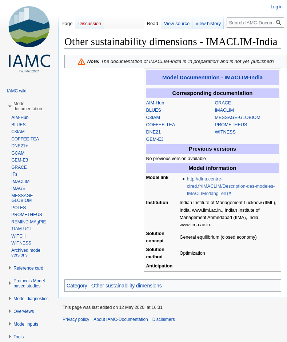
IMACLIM (224, 110)
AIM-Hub (155, 103)
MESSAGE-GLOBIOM (237, 117)
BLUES (153, 110)
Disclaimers (163, 319)
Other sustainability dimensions (126, 286)
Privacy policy (76, 319)
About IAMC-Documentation (120, 319)
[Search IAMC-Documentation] (255, 22)
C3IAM (153, 117)
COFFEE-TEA (160, 124)
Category (77, 286)
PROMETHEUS (231, 124)
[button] (27, 106)
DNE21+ (155, 132)
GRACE (223, 103)
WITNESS (225, 132)
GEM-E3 (155, 139)
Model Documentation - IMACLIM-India (212, 77)
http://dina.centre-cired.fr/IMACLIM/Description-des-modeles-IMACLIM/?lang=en (231, 186)
